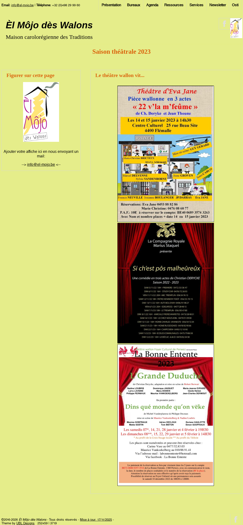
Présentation (111, 5)
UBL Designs (25, 523)
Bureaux (133, 5)
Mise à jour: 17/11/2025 (96, 519)
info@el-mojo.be (22, 5)
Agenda (152, 5)
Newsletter (217, 5)
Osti (235, 5)
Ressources (173, 5)
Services (196, 5)
